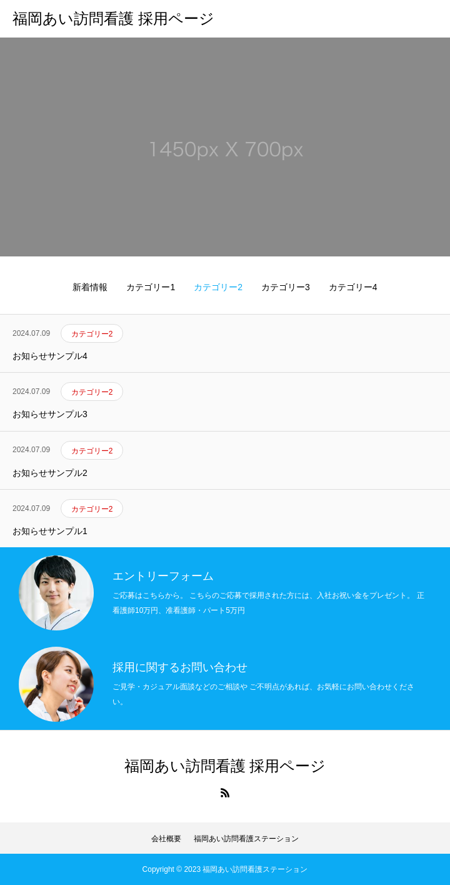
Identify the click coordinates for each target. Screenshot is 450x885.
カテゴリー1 (150, 287)
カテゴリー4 (353, 287)
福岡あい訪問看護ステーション (246, 838)
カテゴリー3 (285, 287)
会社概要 (166, 838)
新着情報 (90, 287)
